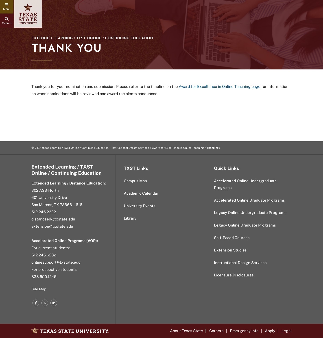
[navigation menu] (6, 6)
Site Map (38, 289)
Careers (216, 331)
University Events (139, 206)
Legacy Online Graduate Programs (245, 225)
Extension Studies (230, 250)
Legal (287, 331)
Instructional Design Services (130, 147)
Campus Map (135, 181)
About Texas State (186, 331)
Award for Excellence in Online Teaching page (219, 86)
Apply (270, 331)
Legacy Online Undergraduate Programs (250, 212)
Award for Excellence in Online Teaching (178, 147)
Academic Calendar (141, 193)
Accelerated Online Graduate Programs (249, 200)
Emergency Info (244, 331)
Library (130, 218)
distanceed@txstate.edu (53, 219)
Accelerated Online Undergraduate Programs (245, 184)
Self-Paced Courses (232, 238)
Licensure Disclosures (234, 275)
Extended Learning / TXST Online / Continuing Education (92, 38)
